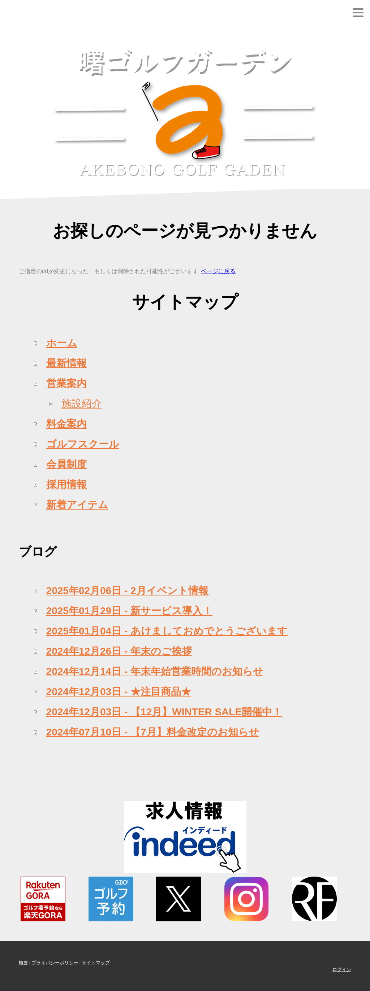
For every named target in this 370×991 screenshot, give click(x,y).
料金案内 (66, 423)
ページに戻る (218, 271)
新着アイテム (77, 504)
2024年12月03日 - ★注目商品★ (118, 691)
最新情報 (66, 363)
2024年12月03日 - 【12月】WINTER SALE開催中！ (164, 711)
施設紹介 (81, 403)
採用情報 (66, 484)
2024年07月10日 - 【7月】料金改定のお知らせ (152, 732)
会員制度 (66, 464)
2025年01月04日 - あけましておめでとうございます (167, 631)
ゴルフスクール (82, 444)
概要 (23, 962)
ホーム (61, 343)
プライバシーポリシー (54, 962)
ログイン (341, 969)
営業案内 (66, 383)
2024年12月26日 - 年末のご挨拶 (119, 651)
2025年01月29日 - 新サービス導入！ (129, 610)
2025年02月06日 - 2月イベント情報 (127, 590)
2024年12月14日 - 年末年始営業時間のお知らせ (154, 671)
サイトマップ (96, 962)
